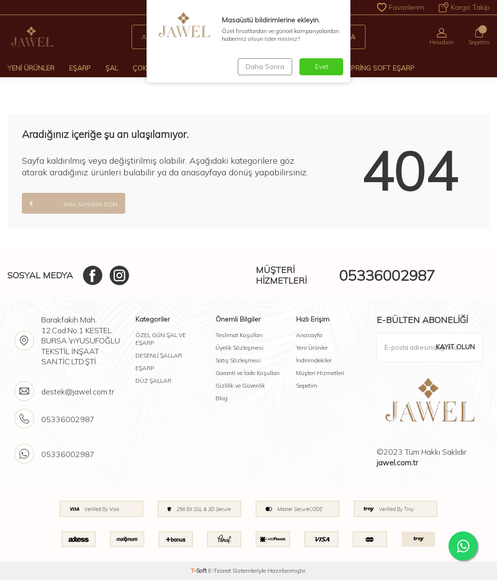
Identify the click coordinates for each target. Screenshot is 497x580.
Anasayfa (309, 335)
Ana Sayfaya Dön (73, 203)
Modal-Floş (310, 68)
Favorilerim (400, 7)
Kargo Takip (464, 7)
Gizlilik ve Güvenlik (240, 385)
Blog (221, 398)
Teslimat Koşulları (239, 335)
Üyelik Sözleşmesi (239, 347)
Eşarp (80, 68)
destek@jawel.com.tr (77, 391)
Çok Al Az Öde (158, 68)
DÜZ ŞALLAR (153, 380)
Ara (343, 37)
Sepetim (306, 385)
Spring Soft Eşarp (380, 68)
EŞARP (144, 368)
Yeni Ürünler (30, 68)
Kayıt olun (455, 346)
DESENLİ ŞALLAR (158, 355)
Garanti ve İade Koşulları (247, 372)
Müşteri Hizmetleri (320, 372)
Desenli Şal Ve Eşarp (236, 68)
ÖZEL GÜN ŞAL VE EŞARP (160, 338)
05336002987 (387, 275)
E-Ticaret (219, 570)
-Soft (199, 570)
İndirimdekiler (313, 360)
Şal (111, 68)
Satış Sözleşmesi (238, 360)
